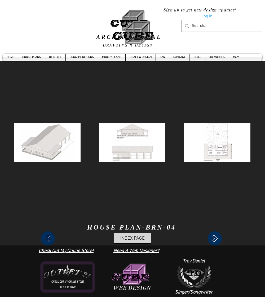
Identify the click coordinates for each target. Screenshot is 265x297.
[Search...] (221, 26)
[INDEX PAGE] (132, 238)
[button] (55, 57)
